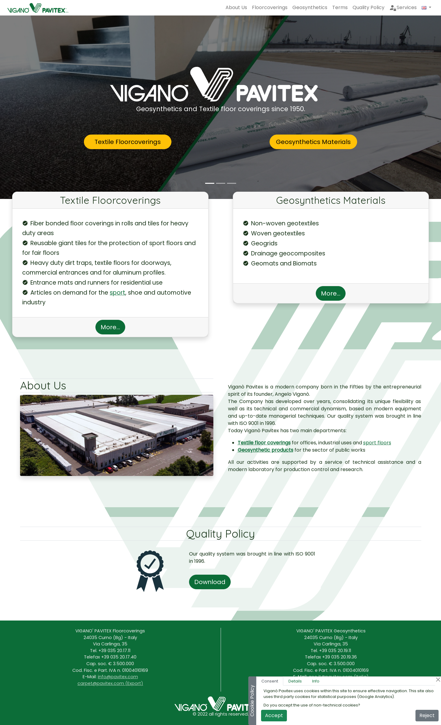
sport (117, 293)
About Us (236, 7)
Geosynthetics (309, 7)
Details (295, 681)
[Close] (438, 679)
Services (403, 7)
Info (315, 681)
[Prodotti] (220, 183)
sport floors (377, 442)
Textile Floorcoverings (128, 142)
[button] (426, 7)
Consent (269, 681)
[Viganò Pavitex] (209, 183)
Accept (274, 715)
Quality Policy (368, 7)
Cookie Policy (252, 700)
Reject (427, 715)
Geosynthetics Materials (313, 142)
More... (110, 327)
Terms (340, 7)
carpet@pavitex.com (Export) (110, 683)
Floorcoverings (270, 7)
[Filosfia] (231, 183)
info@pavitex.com (118, 677)
